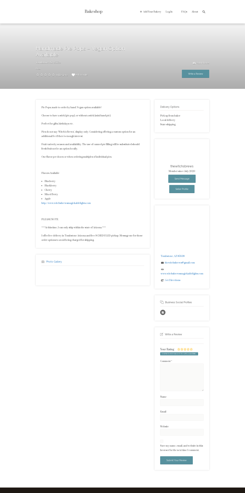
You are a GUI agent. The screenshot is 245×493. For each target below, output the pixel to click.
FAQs (184, 11)
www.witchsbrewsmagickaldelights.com (182, 273)
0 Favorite (80, 75)
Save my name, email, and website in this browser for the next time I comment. (181, 448)
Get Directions (172, 280)
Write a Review (195, 74)
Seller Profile (181, 189)
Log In (169, 11)
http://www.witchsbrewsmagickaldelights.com (66, 203)
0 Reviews (62, 75)
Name (163, 396)
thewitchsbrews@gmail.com (180, 262)
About (195, 11)
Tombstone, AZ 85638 (48, 62)
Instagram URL (162, 312)
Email (163, 411)
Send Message (182, 178)
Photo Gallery (54, 261)
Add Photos (201, 63)
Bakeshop (93, 11)
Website (164, 426)
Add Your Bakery (152, 11)
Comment (166, 361)
